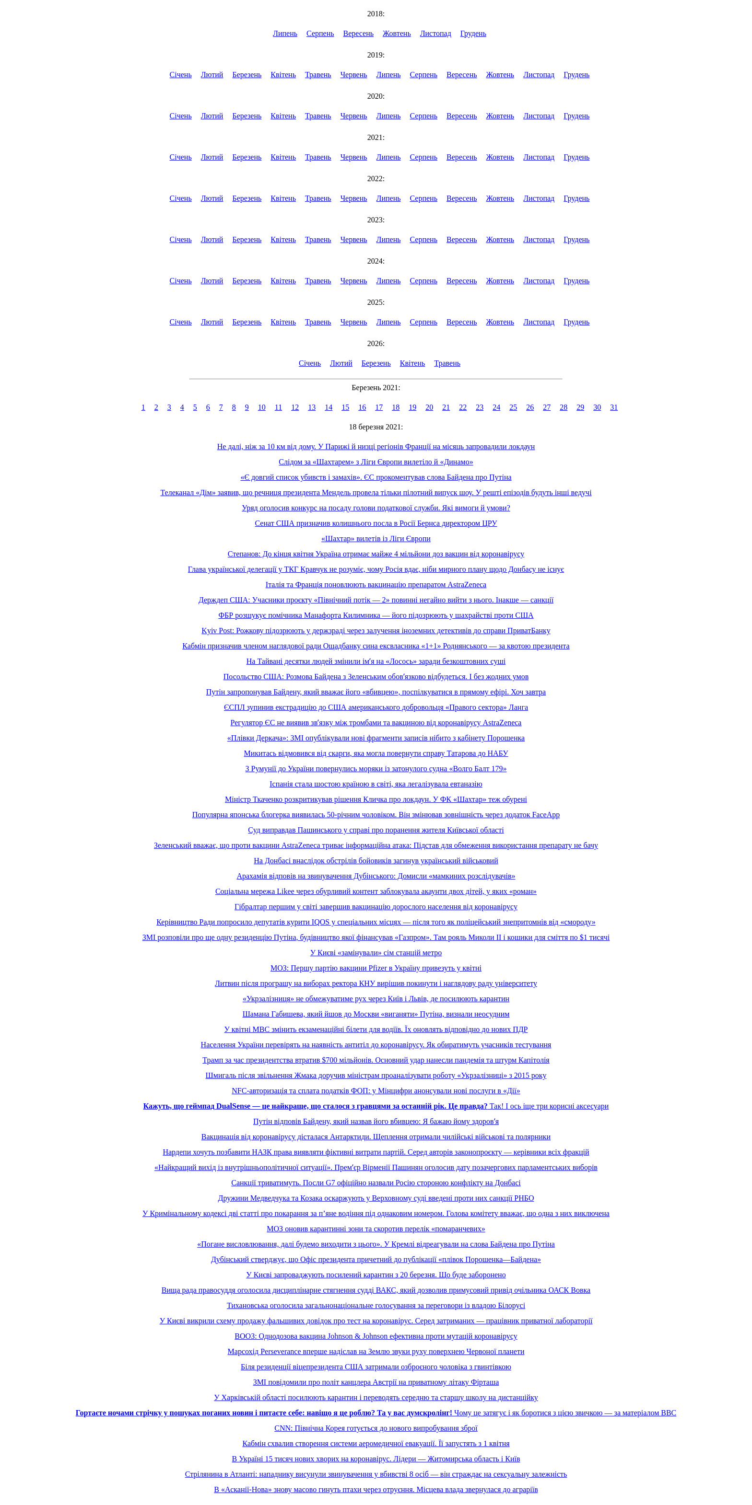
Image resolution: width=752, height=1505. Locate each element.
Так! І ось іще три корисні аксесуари (376, 1106)
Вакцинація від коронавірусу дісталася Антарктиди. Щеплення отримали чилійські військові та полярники (376, 1137)
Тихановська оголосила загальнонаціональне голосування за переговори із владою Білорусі (376, 1305)
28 (563, 407)
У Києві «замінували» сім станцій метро (376, 953)
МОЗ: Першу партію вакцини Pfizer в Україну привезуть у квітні (376, 968)
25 (513, 407)
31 (614, 407)
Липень (285, 33)
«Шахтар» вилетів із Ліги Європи (376, 538)
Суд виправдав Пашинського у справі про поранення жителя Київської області (376, 830)
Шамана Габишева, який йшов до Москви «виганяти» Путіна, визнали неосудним (376, 1014)
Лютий (212, 74)
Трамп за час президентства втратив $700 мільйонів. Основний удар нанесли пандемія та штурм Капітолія (375, 1060)
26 (530, 407)
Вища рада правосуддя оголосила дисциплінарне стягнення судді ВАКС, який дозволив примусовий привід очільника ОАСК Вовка (376, 1290)
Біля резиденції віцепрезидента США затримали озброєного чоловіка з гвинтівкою (376, 1367)
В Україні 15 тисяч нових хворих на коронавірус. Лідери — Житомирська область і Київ (376, 1459)
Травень (318, 74)
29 (580, 407)
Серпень (320, 33)
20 (429, 407)
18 (396, 407)
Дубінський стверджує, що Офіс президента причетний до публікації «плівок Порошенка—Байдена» (376, 1259)
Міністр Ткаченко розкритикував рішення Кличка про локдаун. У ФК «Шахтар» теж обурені (376, 799)
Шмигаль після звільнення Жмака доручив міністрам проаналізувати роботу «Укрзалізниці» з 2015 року (376, 1075)
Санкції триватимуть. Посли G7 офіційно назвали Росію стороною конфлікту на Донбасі (376, 1183)
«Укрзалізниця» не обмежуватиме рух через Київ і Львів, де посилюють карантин (376, 999)
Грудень (473, 33)
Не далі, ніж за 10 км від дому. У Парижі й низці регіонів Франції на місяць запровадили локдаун (376, 446)
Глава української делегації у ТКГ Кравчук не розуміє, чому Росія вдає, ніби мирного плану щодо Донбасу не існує (376, 569)
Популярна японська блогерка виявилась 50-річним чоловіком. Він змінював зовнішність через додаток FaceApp (376, 814)
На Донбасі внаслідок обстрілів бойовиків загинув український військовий (376, 861)
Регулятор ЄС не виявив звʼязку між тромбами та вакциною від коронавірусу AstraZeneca (376, 722)
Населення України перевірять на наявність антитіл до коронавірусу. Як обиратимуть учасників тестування (376, 1045)
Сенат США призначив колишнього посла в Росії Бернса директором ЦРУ (376, 523)
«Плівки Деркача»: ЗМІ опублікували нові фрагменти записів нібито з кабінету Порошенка (376, 738)
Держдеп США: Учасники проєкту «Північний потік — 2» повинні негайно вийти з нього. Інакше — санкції (376, 600)
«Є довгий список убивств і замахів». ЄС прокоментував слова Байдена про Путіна (375, 477)
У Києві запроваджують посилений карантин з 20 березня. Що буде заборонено (375, 1275)
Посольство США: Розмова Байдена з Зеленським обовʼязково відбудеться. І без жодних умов (376, 676)
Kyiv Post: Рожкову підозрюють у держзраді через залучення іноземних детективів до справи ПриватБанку (375, 630)
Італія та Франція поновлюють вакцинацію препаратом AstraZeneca (376, 584)
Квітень (283, 74)
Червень (354, 74)
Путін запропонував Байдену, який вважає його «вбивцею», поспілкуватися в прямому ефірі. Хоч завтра (376, 692)
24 (496, 407)
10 (262, 407)
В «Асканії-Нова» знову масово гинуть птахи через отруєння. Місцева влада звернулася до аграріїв (376, 1489)
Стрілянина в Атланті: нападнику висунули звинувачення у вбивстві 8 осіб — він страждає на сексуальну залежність (376, 1474)
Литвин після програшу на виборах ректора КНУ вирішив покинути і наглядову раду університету (376, 983)
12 (295, 407)
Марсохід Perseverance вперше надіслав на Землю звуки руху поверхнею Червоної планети (376, 1351)
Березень (246, 74)
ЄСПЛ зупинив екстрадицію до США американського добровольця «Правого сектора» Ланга (376, 707)
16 (362, 407)
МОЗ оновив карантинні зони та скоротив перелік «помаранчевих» (376, 1229)
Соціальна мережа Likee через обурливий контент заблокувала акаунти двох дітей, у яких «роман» (376, 891)
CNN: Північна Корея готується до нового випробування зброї (376, 1428)
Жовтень (397, 33)
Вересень (358, 33)
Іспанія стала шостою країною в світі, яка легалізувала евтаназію (376, 784)
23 (479, 407)
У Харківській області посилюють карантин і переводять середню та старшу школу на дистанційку (376, 1397)
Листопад (435, 33)
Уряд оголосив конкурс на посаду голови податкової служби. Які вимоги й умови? (376, 508)
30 (597, 407)
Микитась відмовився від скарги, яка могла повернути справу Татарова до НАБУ (376, 753)
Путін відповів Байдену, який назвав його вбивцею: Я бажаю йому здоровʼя (376, 1121)
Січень (181, 74)
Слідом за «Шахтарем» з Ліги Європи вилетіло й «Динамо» (376, 462)
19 (412, 407)
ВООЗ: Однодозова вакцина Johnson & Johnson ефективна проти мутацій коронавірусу (376, 1336)
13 (312, 407)
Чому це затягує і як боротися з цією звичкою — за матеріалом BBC (376, 1413)
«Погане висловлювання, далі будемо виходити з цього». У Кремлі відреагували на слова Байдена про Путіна (376, 1244)
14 (328, 407)
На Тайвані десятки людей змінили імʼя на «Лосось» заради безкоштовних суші (376, 661)
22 (463, 407)
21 (446, 407)
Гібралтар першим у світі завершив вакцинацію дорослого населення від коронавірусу (376, 907)
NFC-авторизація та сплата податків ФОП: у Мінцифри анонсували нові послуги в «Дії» (376, 1091)
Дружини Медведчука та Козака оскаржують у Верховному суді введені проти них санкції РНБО (376, 1198)
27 (547, 407)
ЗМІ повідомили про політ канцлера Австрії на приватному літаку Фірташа (376, 1382)
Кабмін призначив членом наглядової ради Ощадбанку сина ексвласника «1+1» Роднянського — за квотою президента (375, 646)
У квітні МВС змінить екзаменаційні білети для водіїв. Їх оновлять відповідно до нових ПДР (376, 1029)
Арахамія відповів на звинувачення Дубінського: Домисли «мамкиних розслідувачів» (375, 876)
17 (379, 407)
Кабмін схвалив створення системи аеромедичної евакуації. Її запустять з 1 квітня (375, 1443)
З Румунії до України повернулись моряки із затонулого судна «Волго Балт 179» (376, 768)
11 (278, 407)
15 (345, 407)
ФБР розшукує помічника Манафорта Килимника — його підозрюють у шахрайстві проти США (375, 615)
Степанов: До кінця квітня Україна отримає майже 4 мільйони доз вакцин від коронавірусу (376, 554)
